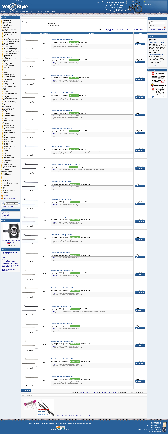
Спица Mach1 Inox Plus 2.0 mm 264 (62, 39)
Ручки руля (7, 130)
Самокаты (6, 185)
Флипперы (7, 148)
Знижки (3, 220)
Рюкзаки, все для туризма (11, 183)
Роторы (6, 123)
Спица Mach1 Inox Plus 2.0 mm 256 (62, 341)
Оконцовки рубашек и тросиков (9, 94)
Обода (6, 91)
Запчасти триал (8, 168)
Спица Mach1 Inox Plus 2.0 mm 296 (62, 57)
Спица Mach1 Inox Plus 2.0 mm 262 (62, 75)
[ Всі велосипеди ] (158, 97)
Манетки (6, 81)
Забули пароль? (161, 29)
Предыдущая (109, 30)
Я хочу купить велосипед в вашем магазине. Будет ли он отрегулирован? (11, 265)
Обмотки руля (8, 90)
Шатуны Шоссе (8, 155)
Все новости (159, 66)
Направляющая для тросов (9, 87)
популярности (86, 25)
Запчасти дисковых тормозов (9, 59)
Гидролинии (7, 57)
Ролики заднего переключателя (7, 121)
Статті (31, 11)
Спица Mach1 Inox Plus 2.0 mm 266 (62, 93)
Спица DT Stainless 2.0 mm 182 (60, 146)
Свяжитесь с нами (60, 423)
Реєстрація (153, 29)
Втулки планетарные (10, 53)
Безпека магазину (72, 423)
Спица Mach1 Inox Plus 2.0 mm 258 (62, 128)
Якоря (6, 162)
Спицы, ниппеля (9, 136)
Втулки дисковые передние (8, 43)
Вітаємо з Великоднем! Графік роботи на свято (156, 41)
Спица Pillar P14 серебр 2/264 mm (61, 217)
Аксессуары (6, 24)
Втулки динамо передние (11, 39)
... (133, 30)
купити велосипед (34, 423)
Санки (5, 187)
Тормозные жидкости (9, 190)
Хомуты (6, 150)
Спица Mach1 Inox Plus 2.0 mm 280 (62, 323)
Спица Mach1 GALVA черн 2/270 (61, 306)
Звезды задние (8, 64)
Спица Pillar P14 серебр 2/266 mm (61, 235)
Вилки (6, 36)
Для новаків (5, 212)
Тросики (6, 145)
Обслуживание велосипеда (10, 217)
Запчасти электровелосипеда (7, 170)
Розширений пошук (7, 206)
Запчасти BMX (7, 164)
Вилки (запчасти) (9, 38)
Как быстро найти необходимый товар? (8, 260)
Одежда (5, 178)
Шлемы (5, 192)
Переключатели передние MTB (8, 105)
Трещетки (7, 143)
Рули (5, 129)
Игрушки (5, 173)
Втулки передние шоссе (11, 51)
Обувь (5, 176)
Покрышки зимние (9, 115)
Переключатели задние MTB (10, 99)
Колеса (6, 72)
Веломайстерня (24, 11)
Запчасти (6, 27)
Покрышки (7, 113)
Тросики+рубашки (9, 146)
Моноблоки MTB (9, 83)
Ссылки (52, 423)
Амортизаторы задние (10, 32)
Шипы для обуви (9, 157)
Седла (6, 134)
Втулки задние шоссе (10, 48)
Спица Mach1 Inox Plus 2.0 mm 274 (62, 359)
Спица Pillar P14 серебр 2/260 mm (61, 181)
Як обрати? (5, 215)
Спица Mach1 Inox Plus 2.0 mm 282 (62, 288)
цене (79, 25)
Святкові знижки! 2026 (156, 54)
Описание (55, 44)
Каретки (6, 69)
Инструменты (7, 175)
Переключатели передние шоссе (8, 109)
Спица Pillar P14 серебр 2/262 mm (61, 199)
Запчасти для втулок (10, 62)
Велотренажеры (8, 26)
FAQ (42, 11)
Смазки (5, 189)
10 (131, 30)
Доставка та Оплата (12, 11)
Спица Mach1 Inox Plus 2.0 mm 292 (62, 110)
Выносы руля (8, 55)
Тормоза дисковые (9, 138)
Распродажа (6, 182)
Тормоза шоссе (8, 141)
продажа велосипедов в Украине (82, 415)
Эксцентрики (8, 160)
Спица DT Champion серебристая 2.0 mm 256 (65, 164)
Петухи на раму (9, 111)
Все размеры (39, 25)
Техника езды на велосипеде (11, 214)
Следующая (138, 30)
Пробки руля (8, 117)
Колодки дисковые (9, 74)
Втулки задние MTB (10, 46)
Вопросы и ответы (6, 249)
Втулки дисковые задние (11, 41)
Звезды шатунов (9, 65)
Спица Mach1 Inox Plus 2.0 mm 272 (62, 270)
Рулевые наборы (9, 127)
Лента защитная (9, 79)
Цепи (5, 152)
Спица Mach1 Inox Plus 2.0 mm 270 (62, 252)
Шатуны (6, 153)
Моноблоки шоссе (9, 85)
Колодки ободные (9, 76)
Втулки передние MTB (10, 50)
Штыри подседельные (10, 159)
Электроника (7, 22)
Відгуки (37, 11)
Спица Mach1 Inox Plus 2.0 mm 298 (62, 376)
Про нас (53, 11)
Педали (6, 97)
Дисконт (47, 11)
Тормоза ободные (9, 139)
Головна (3, 11)
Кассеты (6, 71)
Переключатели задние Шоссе (10, 102)
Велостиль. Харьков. (56, 430)
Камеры (6, 67)
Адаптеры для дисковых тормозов (10, 29)
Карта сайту (44, 423)
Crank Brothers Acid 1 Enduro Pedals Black (11, 241)
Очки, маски (6, 180)
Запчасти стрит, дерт (9, 166)
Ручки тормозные (9, 132)
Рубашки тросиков (9, 125)
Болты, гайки (8, 34)
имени (75, 25)
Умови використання (85, 423)
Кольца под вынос (9, 78)
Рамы (6, 118)
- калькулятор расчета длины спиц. (56, 415)
